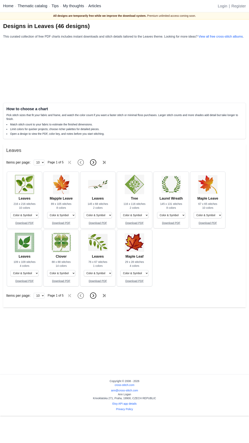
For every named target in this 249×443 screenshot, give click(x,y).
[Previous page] (80, 162)
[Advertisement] (120, 71)
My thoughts (73, 6)
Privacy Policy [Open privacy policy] (124, 409)
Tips (55, 6)
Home (8, 6)
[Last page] (104, 162)
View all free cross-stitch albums (220, 36)
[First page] (70, 162)
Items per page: (18, 162)
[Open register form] (24, 223)
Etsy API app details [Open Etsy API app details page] (124, 403)
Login (222, 6)
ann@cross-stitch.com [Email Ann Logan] (124, 390)
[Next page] (93, 162)
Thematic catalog (32, 6)
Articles (94, 6)
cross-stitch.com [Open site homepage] (124, 385)
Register (238, 6)
